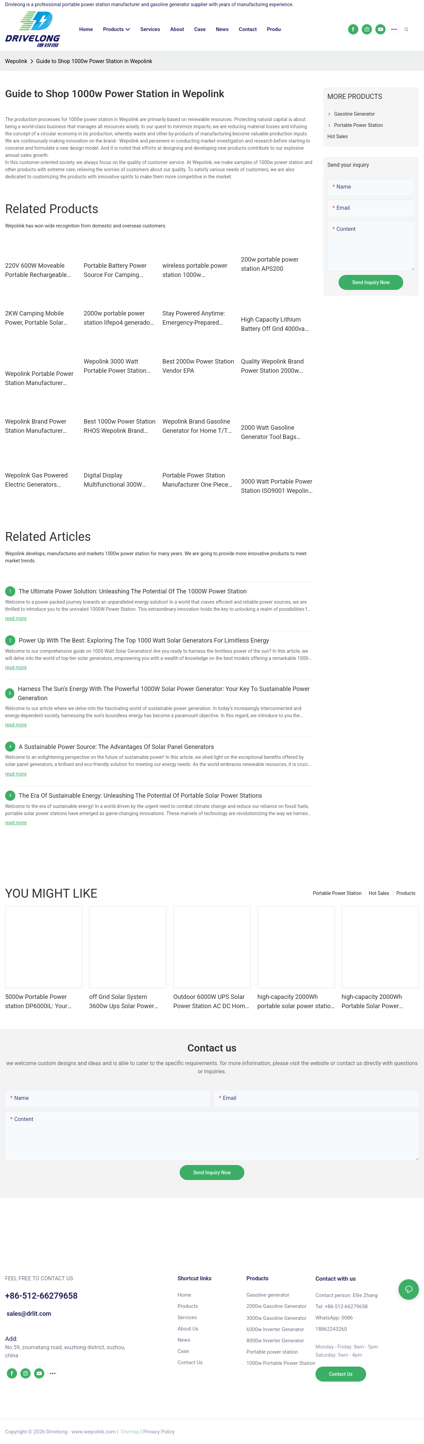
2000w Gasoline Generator (276, 1306)
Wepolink (16, 61)
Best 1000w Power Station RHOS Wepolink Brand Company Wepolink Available (120, 426)
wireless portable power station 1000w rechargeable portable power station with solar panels (195, 270)
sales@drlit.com (28, 1313)
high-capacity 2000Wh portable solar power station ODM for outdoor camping (296, 1002)
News (184, 1340)
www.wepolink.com (93, 1432)
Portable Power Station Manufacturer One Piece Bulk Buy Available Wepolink (195, 480)
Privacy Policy (159, 1432)
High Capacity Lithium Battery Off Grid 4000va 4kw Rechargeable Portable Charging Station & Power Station (276, 324)
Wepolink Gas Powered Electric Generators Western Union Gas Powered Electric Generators (36, 480)
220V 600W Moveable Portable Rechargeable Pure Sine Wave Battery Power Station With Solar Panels (38, 270)
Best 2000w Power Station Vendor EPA (198, 366)
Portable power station (272, 1352)
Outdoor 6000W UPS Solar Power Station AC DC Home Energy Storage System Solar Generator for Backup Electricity (210, 1002)
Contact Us (190, 1362)
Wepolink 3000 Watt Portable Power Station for (115, 366)
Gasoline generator (267, 1295)
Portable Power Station (337, 893)
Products (405, 893)
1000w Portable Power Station (280, 1363)
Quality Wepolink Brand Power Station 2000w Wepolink (272, 366)
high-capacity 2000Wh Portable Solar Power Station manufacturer (372, 1002)
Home (184, 1295)
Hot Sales (379, 893)
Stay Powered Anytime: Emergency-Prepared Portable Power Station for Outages (193, 318)
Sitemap (129, 1432)
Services (187, 1317)
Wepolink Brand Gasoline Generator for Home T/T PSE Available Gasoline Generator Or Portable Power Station (196, 426)
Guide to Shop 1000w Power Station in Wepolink (94, 61)
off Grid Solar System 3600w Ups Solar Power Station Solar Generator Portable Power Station (121, 1002)
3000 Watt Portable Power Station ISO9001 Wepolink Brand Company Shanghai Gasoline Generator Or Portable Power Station (276, 486)
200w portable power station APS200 (269, 264)
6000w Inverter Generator (275, 1329)
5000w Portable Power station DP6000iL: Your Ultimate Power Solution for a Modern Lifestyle (42, 1002)
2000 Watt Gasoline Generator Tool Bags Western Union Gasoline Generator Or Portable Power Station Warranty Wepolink (273, 432)
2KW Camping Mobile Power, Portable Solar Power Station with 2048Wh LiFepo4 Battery (38, 318)
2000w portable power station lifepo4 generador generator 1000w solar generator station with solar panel (118, 318)
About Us (188, 1329)
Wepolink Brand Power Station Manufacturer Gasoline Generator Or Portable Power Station (36, 426)
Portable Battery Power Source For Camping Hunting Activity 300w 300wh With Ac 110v (115, 270)
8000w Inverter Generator (275, 1341)
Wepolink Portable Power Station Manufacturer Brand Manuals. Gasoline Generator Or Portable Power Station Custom (39, 378)
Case (183, 1351)
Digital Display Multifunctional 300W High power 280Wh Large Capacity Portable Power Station (118, 480)
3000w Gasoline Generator (276, 1318)
